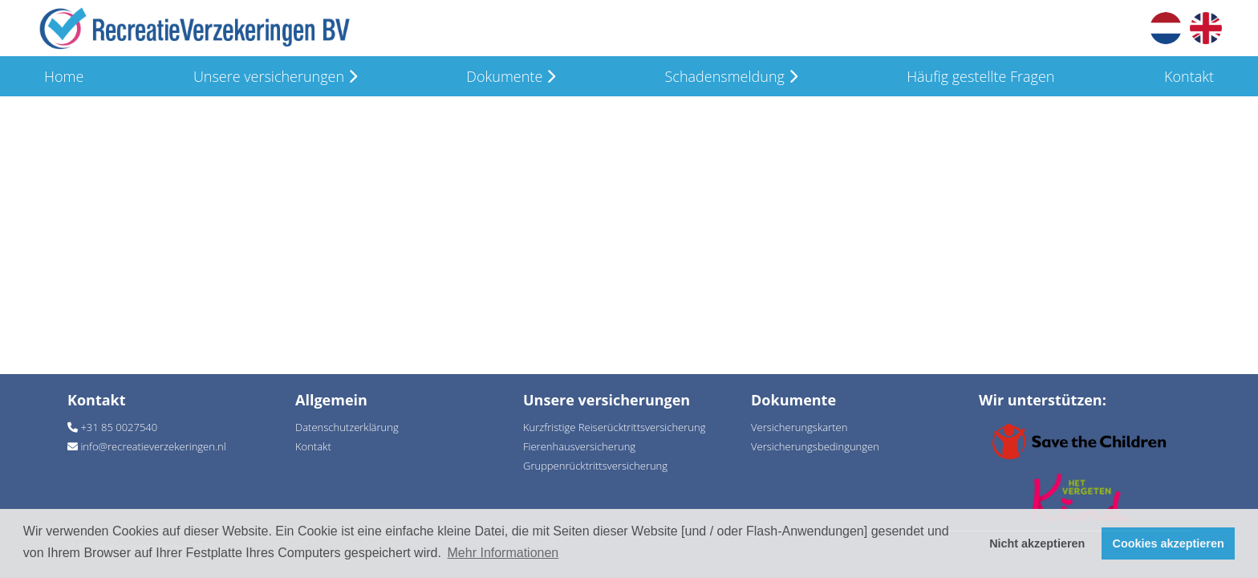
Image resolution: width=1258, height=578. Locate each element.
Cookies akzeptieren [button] (1168, 543)
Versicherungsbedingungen (815, 446)
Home (63, 76)
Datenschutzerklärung (347, 427)
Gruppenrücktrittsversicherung (595, 465)
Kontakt (1189, 76)
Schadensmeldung (731, 76)
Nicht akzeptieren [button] (1037, 543)
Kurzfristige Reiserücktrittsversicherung (614, 427)
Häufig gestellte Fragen (980, 76)
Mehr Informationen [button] (503, 553)
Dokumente (510, 76)
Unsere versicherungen (275, 76)
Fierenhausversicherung (579, 446)
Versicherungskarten (799, 427)
